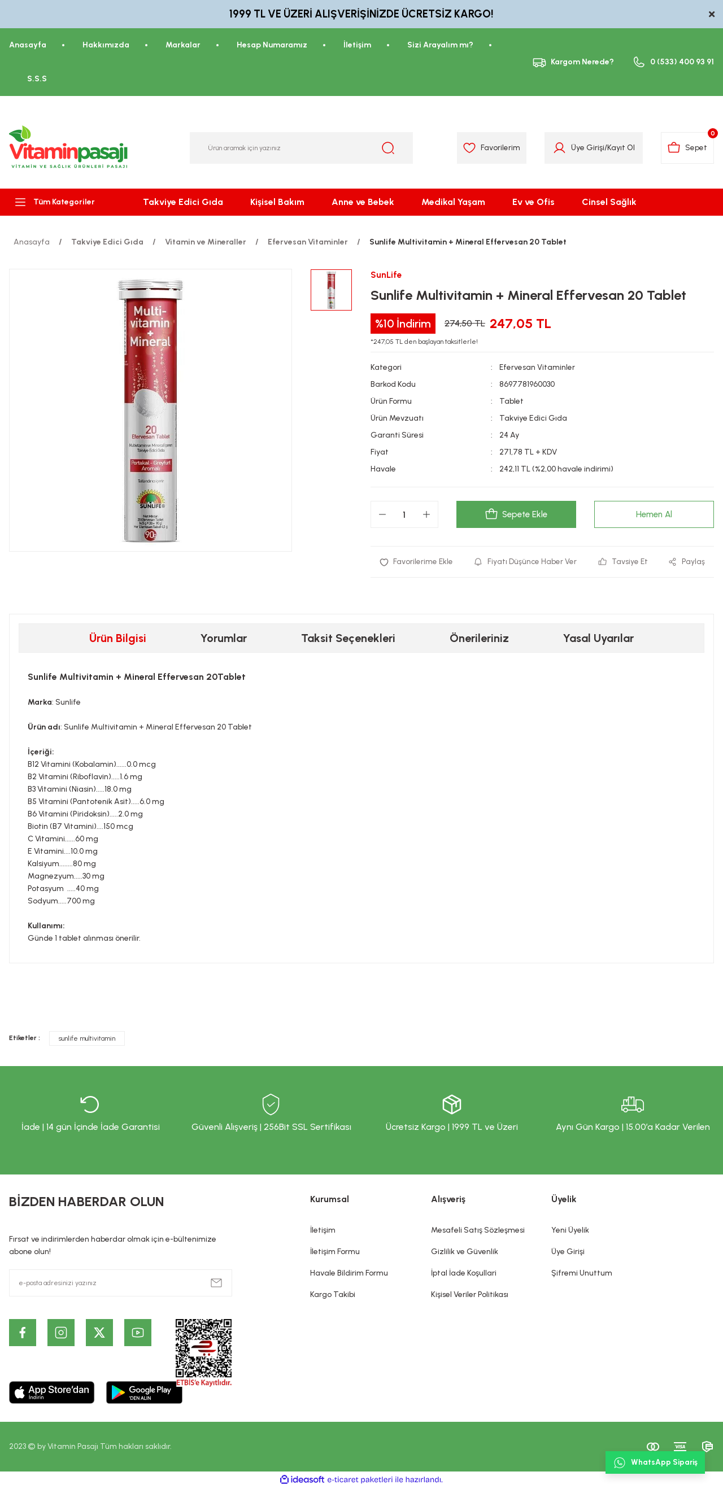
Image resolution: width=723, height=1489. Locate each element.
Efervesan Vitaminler (537, 368)
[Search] (301, 148)
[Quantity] (404, 515)
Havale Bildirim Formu (349, 1273)
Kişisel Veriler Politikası (469, 1295)
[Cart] (686, 148)
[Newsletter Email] (120, 1283)
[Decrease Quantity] (382, 515)
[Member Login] (557, 148)
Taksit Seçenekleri (348, 638)
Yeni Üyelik (570, 1230)
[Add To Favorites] (417, 562)
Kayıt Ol (618, 147)
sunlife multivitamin (87, 1039)
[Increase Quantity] (426, 515)
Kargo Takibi (332, 1295)
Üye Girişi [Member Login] (585, 147)
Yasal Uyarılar (598, 638)
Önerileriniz (479, 638)
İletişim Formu (335, 1252)
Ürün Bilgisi (117, 638)
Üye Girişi (568, 1252)
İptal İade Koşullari (463, 1273)
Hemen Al (654, 514)
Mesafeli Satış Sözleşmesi (478, 1230)
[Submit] (216, 1283)
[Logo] (69, 148)
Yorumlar (224, 638)
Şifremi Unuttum (581, 1273)
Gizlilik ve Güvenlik (464, 1252)
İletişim (323, 1230)
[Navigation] (60, 202)
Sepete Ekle (516, 515)
